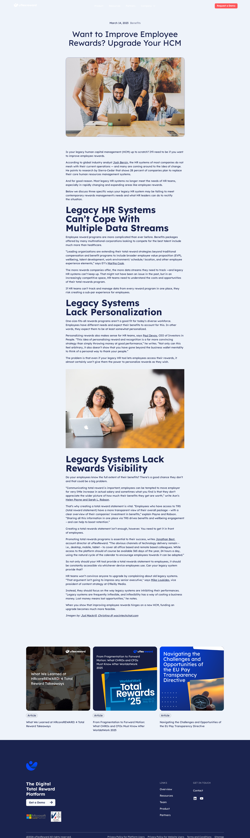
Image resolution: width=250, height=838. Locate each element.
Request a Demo (226, 5)
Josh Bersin (120, 162)
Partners (130, 5)
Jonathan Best (165, 539)
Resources (114, 5)
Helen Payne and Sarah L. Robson (87, 499)
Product (98, 5)
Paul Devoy (150, 335)
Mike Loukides (160, 580)
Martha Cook (116, 263)
